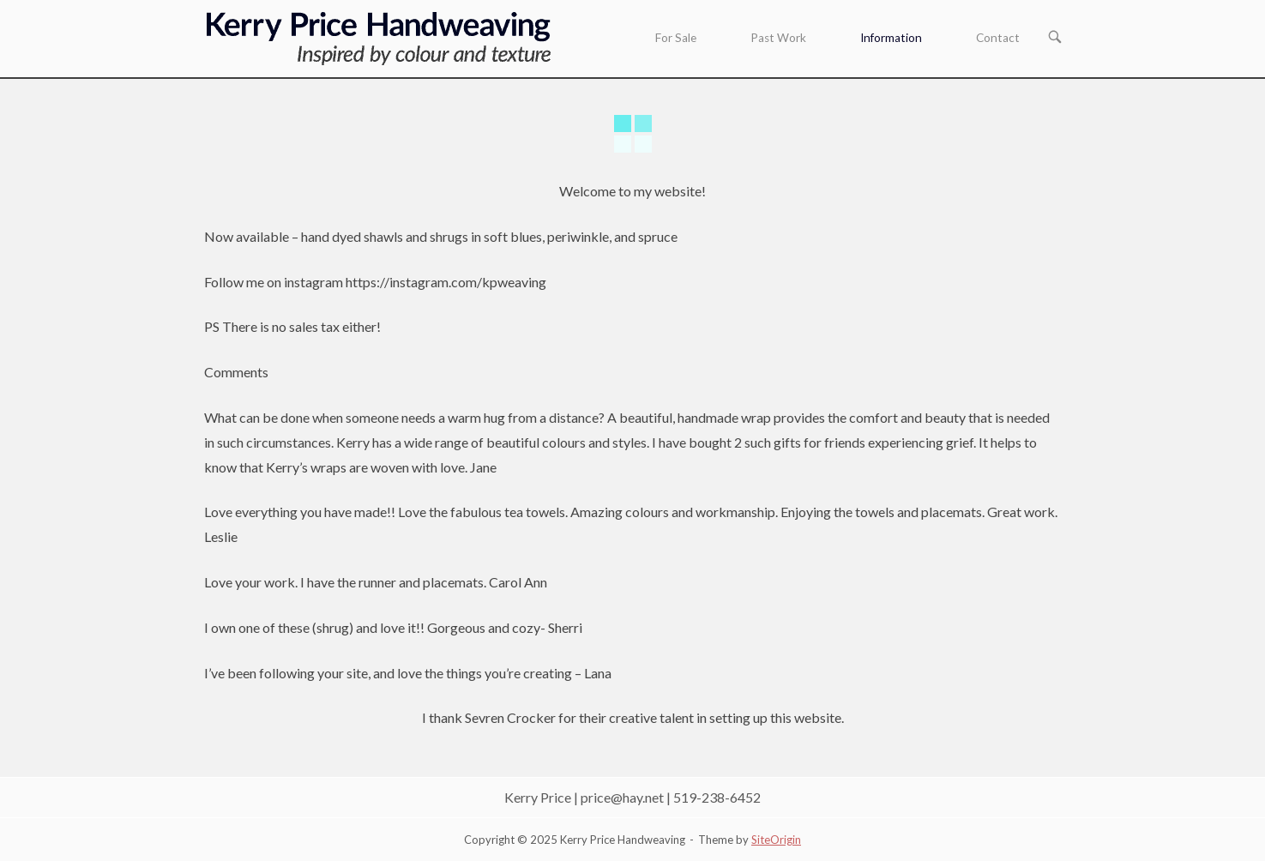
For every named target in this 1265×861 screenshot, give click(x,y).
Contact (998, 38)
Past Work (778, 38)
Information (891, 38)
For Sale (675, 38)
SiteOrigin (776, 839)
